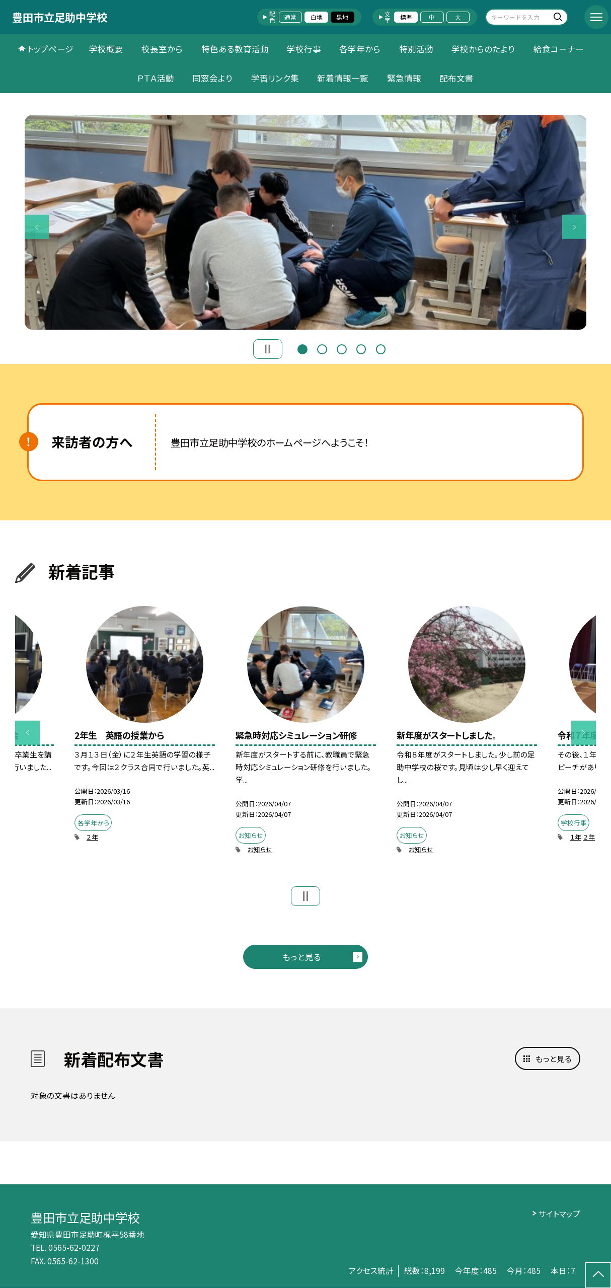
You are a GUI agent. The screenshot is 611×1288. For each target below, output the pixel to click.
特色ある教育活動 (235, 49)
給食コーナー (558, 49)
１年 (575, 837)
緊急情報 (404, 78)
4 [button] (361, 348)
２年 (92, 837)
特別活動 (416, 49)
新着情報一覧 (342, 78)
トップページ (50, 49)
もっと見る (301, 957)
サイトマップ (559, 1213)
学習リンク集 (275, 78)
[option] (306, 222)
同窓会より (212, 78)
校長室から (162, 49)
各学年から (359, 49)
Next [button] (574, 227)
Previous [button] (37, 227)
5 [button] (381, 348)
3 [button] (341, 348)
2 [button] (322, 348)
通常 (290, 17)
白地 (317, 17)
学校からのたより (483, 49)
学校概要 (106, 49)
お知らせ (260, 849)
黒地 (342, 17)
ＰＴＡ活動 (155, 78)
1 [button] (302, 348)
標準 (406, 17)
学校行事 (304, 49)
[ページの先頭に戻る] (598, 1275)
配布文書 (456, 78)
